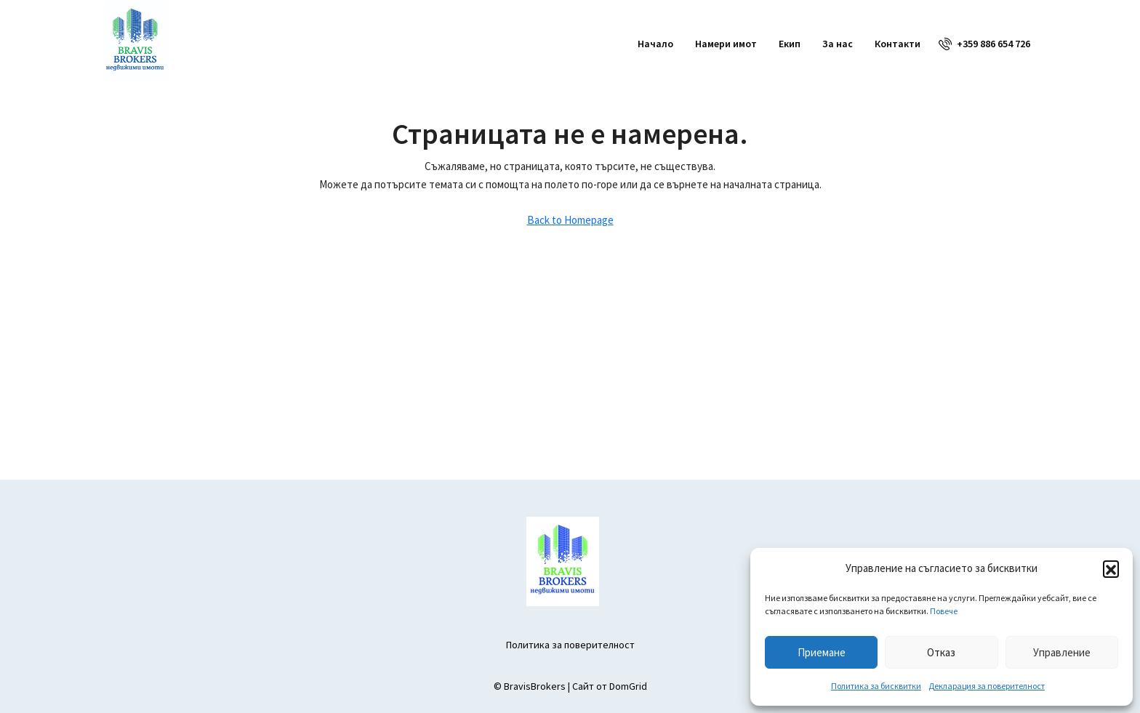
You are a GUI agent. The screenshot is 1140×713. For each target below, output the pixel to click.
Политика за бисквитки (876, 685)
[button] (1111, 568)
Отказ (941, 652)
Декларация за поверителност (986, 685)
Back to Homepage (570, 220)
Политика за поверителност (570, 644)
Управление (1062, 652)
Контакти (897, 43)
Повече (944, 610)
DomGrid (628, 686)
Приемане (822, 652)
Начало (655, 43)
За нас (837, 43)
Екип (789, 43)
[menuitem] (984, 43)
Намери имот (726, 43)
